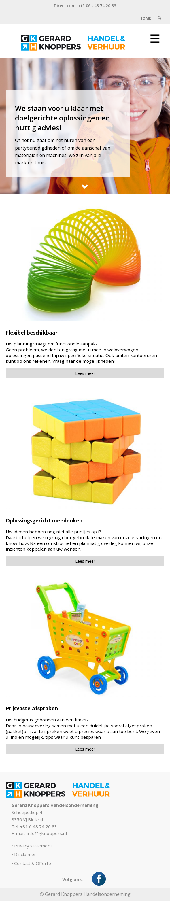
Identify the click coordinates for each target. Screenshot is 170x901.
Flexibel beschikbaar (32, 332)
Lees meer (85, 373)
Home (145, 18)
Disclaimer (25, 854)
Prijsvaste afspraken (32, 708)
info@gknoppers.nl (47, 833)
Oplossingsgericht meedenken (44, 520)
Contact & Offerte (32, 863)
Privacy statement (33, 846)
